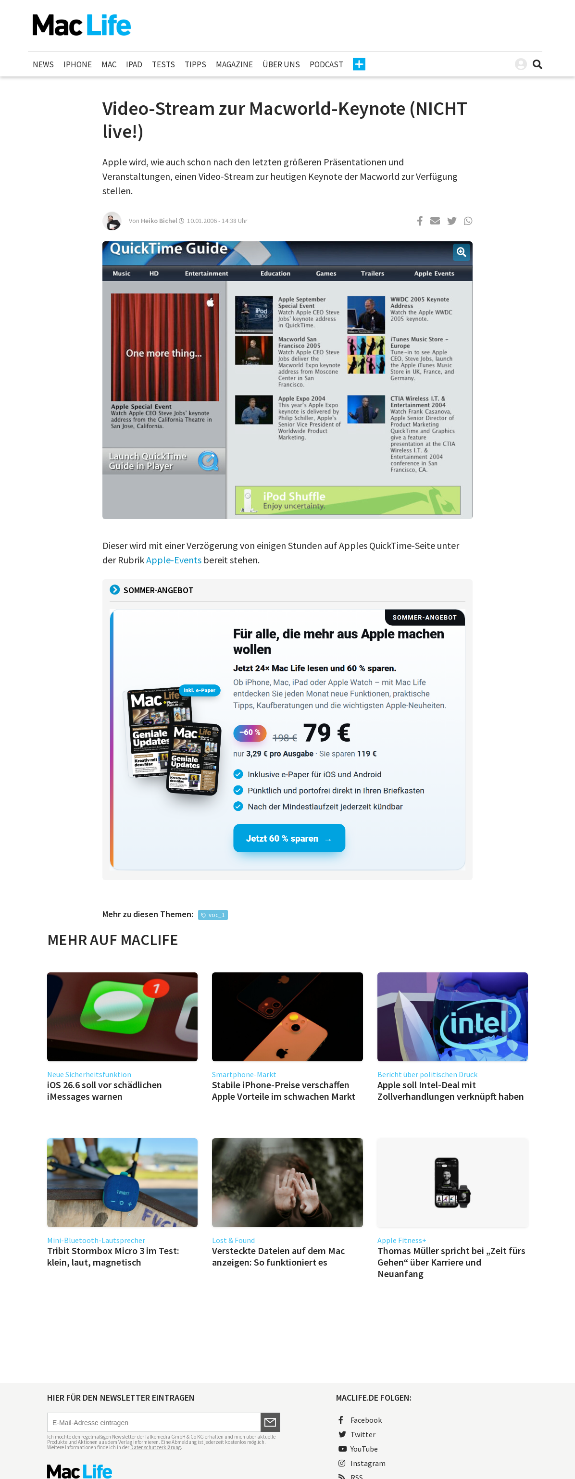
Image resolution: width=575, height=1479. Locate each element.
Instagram (362, 1463)
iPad (134, 64)
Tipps (195, 64)
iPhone (77, 64)
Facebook (360, 1420)
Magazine (234, 64)
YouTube (358, 1449)
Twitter (356, 1434)
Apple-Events (173, 560)
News (43, 64)
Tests (163, 64)
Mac (108, 64)
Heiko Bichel (159, 220)
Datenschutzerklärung (155, 1447)
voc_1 (217, 915)
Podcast (326, 64)
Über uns (281, 64)
